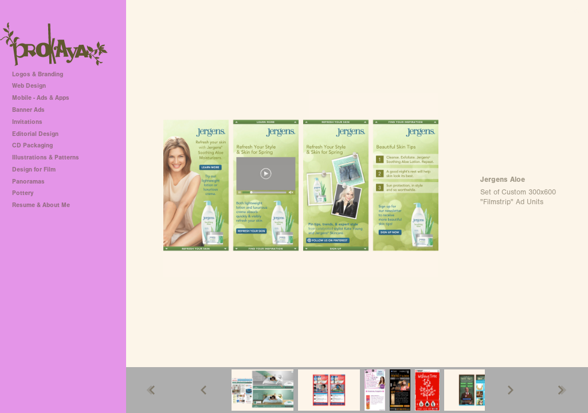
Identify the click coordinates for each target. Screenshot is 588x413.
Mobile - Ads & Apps (40, 98)
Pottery (22, 193)
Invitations (27, 122)
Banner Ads (28, 110)
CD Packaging (32, 145)
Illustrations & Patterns (45, 157)
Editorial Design (35, 134)
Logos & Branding (37, 74)
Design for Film (34, 169)
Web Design (29, 85)
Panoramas (28, 181)
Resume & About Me (41, 205)
